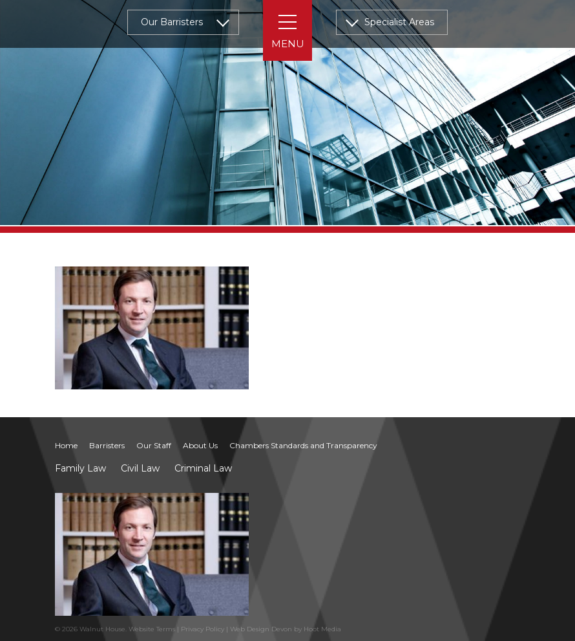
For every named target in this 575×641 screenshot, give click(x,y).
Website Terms (152, 629)
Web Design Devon (261, 629)
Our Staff (153, 445)
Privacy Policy (202, 629)
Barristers (107, 445)
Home (66, 445)
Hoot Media (322, 629)
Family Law (80, 468)
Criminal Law (203, 468)
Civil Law (140, 468)
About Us (200, 445)
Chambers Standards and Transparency (303, 445)
